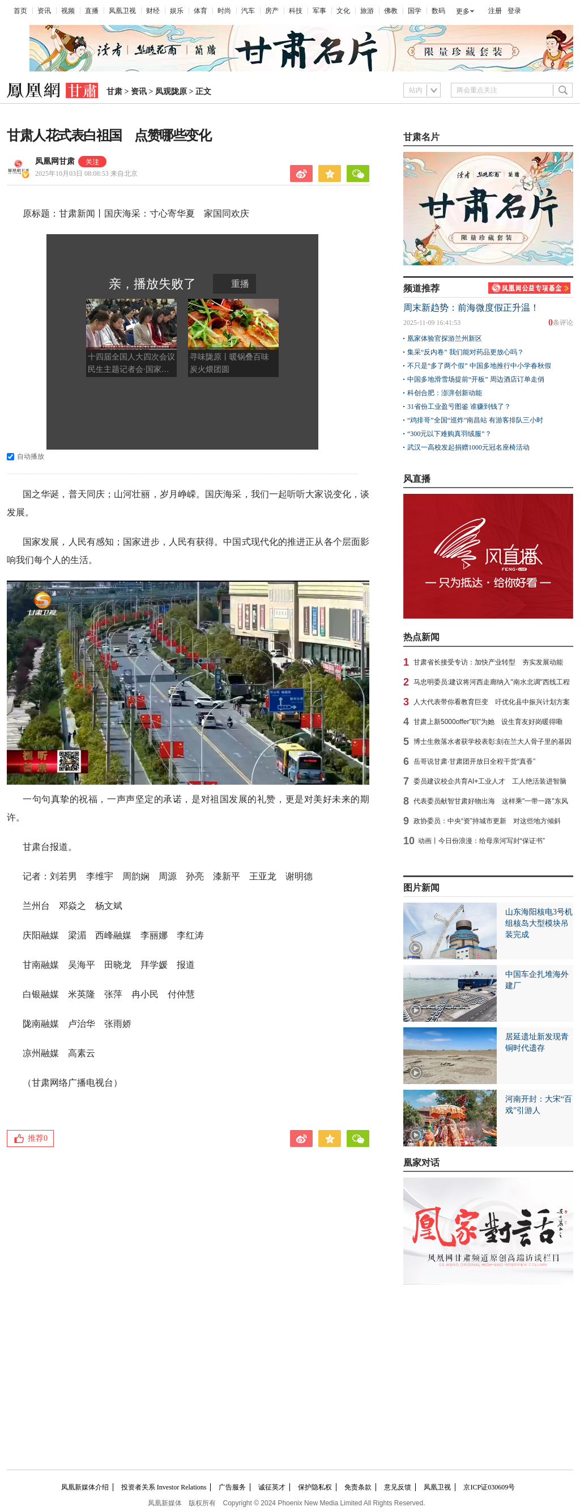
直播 (92, 11)
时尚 (224, 11)
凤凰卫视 (122, 11)
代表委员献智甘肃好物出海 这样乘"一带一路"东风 (490, 801)
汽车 (248, 11)
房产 (272, 11)
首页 (20, 11)
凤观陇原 (171, 91)
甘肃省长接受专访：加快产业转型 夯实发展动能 (488, 662)
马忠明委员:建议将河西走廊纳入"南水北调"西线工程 (491, 682)
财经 (153, 11)
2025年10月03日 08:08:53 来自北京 (86, 173)
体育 (200, 11)
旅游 (367, 11)
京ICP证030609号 (489, 1487)
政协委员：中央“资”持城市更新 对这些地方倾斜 (487, 821)
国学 (414, 11)
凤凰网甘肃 (55, 161)
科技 (295, 11)
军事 (319, 11)
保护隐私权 (315, 1487)
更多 (463, 11)
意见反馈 (397, 1487)
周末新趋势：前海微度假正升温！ (471, 307)
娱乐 (177, 11)
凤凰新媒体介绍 (85, 1487)
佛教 (391, 11)
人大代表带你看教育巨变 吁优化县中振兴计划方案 (491, 702)
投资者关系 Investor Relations (164, 1487)
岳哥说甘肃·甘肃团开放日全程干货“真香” (474, 761)
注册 (495, 11)
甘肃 (114, 91)
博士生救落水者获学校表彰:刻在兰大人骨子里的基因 (492, 742)
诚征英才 (271, 1487)
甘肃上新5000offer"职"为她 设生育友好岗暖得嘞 (487, 722)
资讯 (44, 11)
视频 (68, 11)
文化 (343, 11)
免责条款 (358, 1487)
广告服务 (232, 1487)
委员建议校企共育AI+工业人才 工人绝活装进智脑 (489, 781)
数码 (438, 11)
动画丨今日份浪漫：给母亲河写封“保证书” (481, 841)
